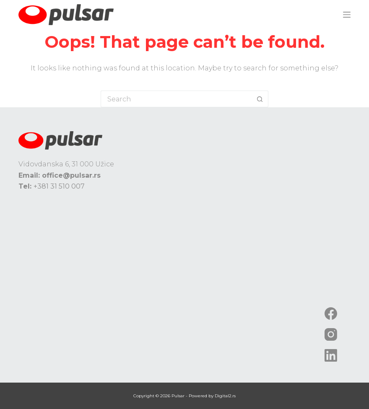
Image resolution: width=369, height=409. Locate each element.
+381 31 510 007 (59, 186)
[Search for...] (176, 99)
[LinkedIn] (331, 355)
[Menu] (347, 14)
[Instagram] (331, 334)
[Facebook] (331, 313)
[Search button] (260, 99)
